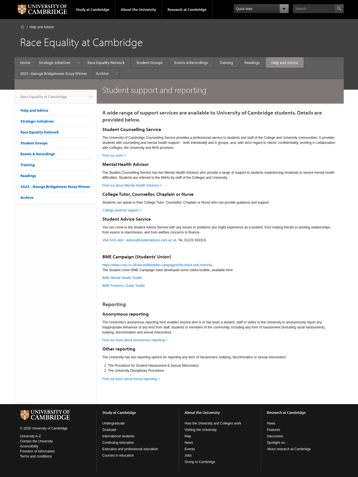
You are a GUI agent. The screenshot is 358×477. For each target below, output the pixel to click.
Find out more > (114, 156)
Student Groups (149, 62)
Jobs (188, 455)
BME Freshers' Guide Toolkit (123, 286)
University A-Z (30, 436)
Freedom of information (37, 451)
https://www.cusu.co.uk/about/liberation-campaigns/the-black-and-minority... (158, 265)
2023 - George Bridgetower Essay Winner (53, 73)
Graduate (109, 430)
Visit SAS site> (113, 240)
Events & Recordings (191, 62)
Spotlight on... (277, 443)
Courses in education (118, 455)
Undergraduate (113, 423)
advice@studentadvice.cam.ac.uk (151, 240)
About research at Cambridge (289, 449)
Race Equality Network (106, 62)
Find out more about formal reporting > (131, 379)
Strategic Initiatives (54, 62)
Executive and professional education (130, 449)
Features (273, 430)
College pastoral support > (122, 210)
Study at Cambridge (92, 9)
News (189, 443)
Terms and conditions (36, 456)
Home (22, 27)
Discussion (275, 436)
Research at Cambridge (187, 9)
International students (118, 436)
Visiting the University (201, 430)
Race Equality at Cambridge (43, 99)
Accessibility (29, 446)
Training (226, 62)
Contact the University (36, 441)
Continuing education (118, 443)
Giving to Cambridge (200, 462)
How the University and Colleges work (213, 423)
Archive (102, 73)
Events (190, 449)
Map (188, 436)
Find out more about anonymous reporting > (135, 340)
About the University (138, 9)
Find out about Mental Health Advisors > (132, 185)
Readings (252, 62)
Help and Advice (42, 27)
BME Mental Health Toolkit (122, 278)
